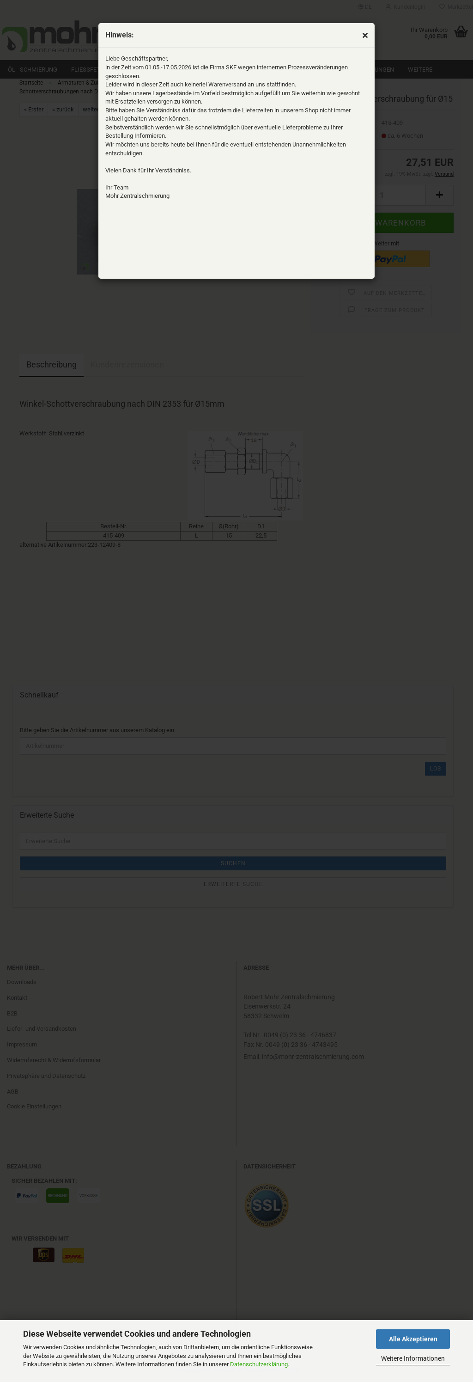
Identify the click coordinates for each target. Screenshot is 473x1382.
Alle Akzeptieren (413, 1339)
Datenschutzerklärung (259, 1364)
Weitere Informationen (413, 1358)
